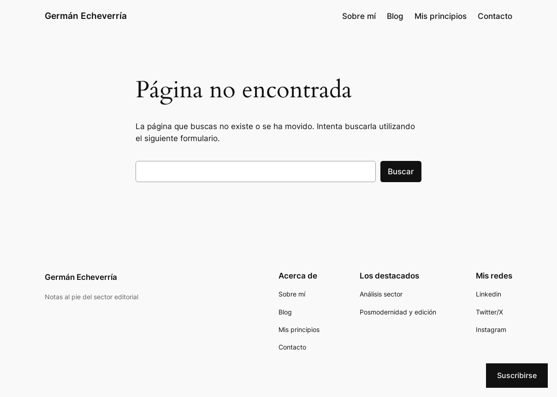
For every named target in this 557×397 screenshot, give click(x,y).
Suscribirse (517, 375)
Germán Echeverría (86, 16)
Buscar (401, 171)
